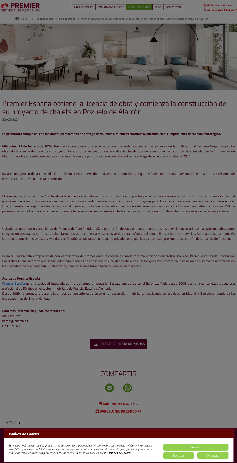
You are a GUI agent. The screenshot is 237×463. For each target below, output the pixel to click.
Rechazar (178, 455)
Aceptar (196, 447)
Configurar (212, 455)
